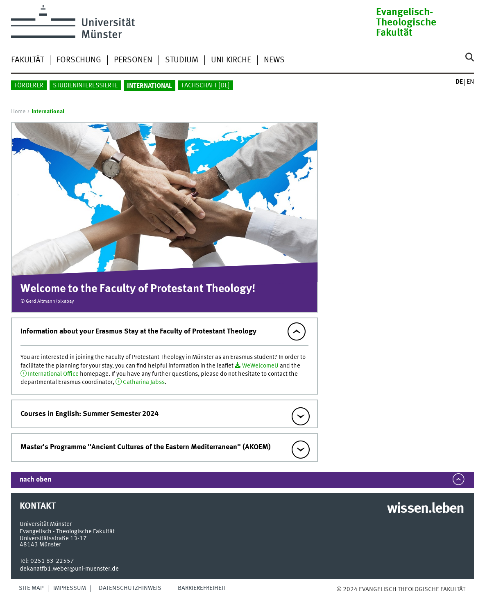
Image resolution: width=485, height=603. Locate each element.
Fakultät (27, 60)
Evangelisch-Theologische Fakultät (406, 22)
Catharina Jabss (144, 382)
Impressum (69, 588)
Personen (133, 60)
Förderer (28, 85)
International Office (53, 374)
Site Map (31, 588)
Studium (181, 60)
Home (18, 111)
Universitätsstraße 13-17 (53, 538)
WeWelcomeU (260, 366)
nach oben (35, 479)
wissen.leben (425, 509)
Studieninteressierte (85, 85)
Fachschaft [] (205, 85)
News (274, 60)
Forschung (79, 60)
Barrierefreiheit (202, 588)
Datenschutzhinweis (130, 588)
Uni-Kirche (231, 60)
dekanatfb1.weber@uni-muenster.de (69, 569)
